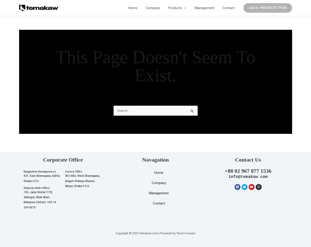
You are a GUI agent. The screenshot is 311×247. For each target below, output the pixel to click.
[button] (267, 8)
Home (139, 8)
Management (207, 8)
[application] (188, 8)
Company (158, 8)
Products (181, 8)
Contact (229, 8)
